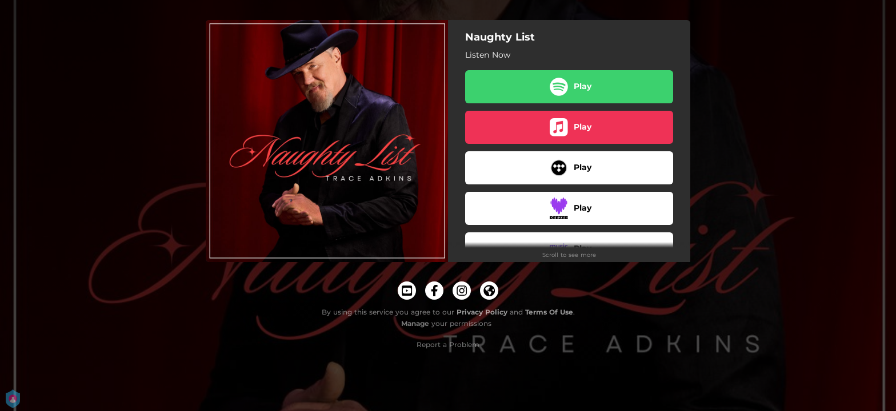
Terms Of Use (549, 312)
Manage (415, 323)
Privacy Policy (482, 312)
